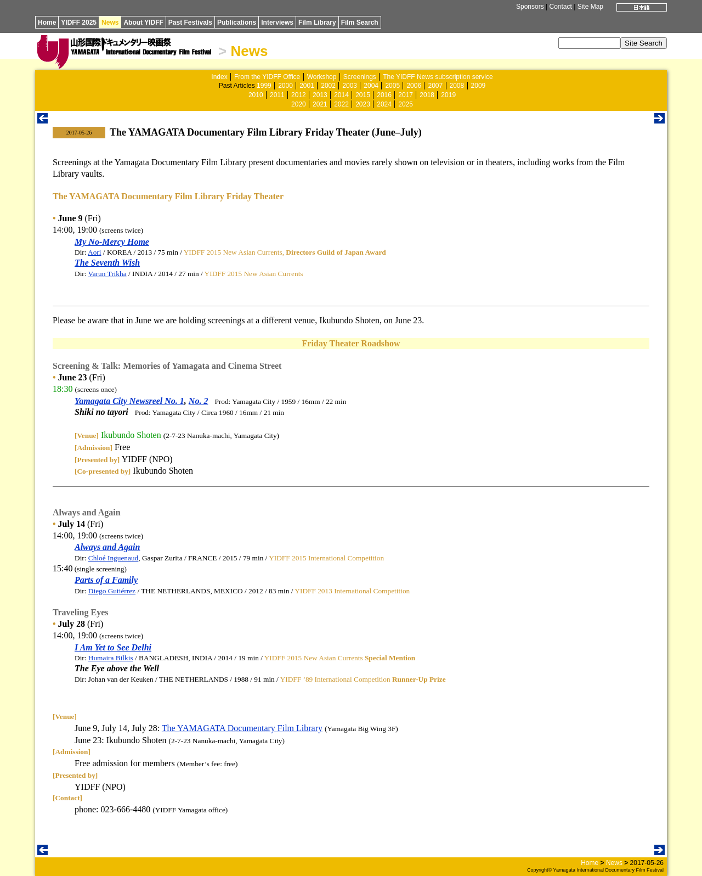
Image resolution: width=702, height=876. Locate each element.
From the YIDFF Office (267, 77)
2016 (384, 95)
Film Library (317, 22)
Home (47, 22)
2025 (405, 104)
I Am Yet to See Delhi (113, 647)
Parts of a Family (106, 580)
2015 (362, 95)
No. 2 (198, 401)
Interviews (277, 22)
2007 (435, 85)
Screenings (359, 77)
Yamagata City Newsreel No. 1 (129, 401)
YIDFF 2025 (79, 22)
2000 (285, 85)
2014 (341, 95)
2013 (320, 95)
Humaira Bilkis (110, 658)
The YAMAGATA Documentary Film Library (242, 728)
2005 (392, 85)
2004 (371, 85)
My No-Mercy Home (112, 241)
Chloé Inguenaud (113, 558)
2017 (405, 95)
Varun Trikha (107, 273)
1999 (264, 85)
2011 (277, 95)
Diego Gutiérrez (111, 591)
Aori (94, 252)
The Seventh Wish (107, 262)
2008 (457, 85)
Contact (560, 6)
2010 (255, 95)
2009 (478, 85)
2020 (298, 104)
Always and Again (107, 547)
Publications (236, 22)
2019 (448, 95)
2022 (341, 104)
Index (219, 77)
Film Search (359, 22)
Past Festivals (190, 22)
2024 (384, 104)
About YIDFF (143, 22)
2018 (427, 95)
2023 (362, 104)
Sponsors (530, 6)
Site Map (590, 6)
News (109, 22)
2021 (320, 104)
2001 (306, 85)
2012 (298, 95)
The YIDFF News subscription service (438, 77)
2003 (349, 85)
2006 (413, 85)
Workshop (322, 77)
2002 (328, 85)
